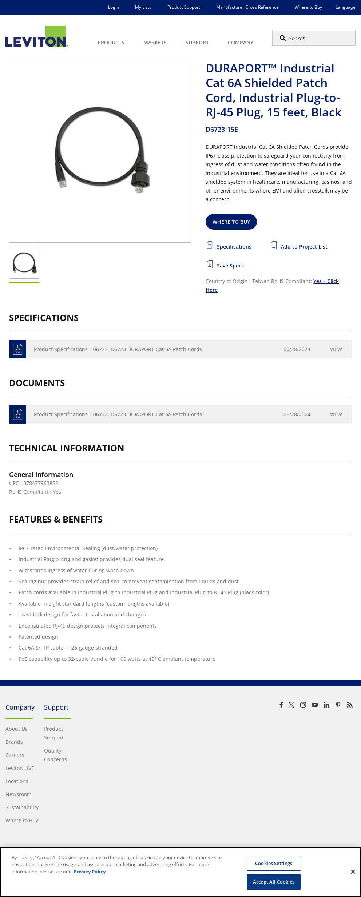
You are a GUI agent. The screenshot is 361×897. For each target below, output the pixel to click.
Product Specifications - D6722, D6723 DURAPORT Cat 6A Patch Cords (118, 349)
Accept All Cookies (273, 881)
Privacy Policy (90, 871)
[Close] (353, 872)
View (336, 349)
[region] (180, 872)
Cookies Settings (273, 863)
